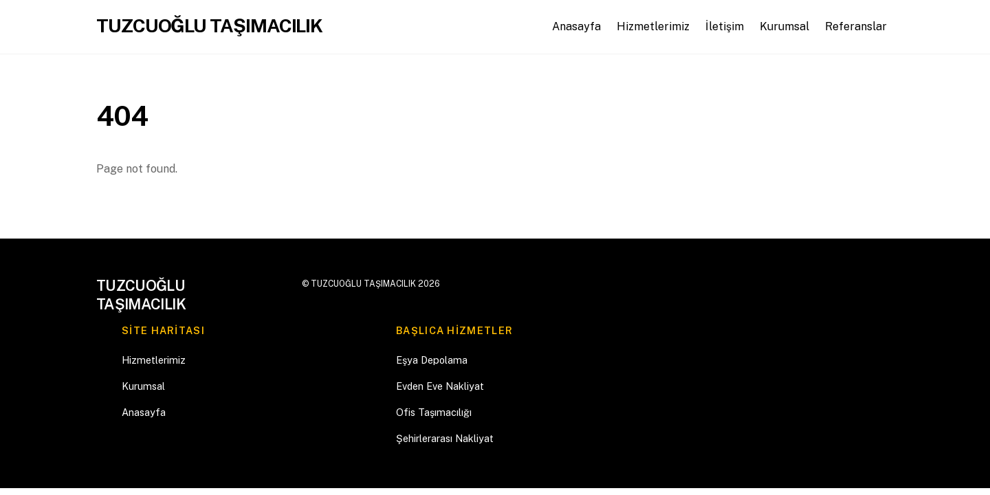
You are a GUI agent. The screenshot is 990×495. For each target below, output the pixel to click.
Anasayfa (576, 26)
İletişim (724, 26)
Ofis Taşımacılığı (434, 412)
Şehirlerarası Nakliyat (445, 438)
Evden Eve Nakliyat (440, 386)
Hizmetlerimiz (653, 26)
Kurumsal (784, 26)
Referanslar (856, 26)
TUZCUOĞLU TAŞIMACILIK (363, 283)
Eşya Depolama (432, 360)
